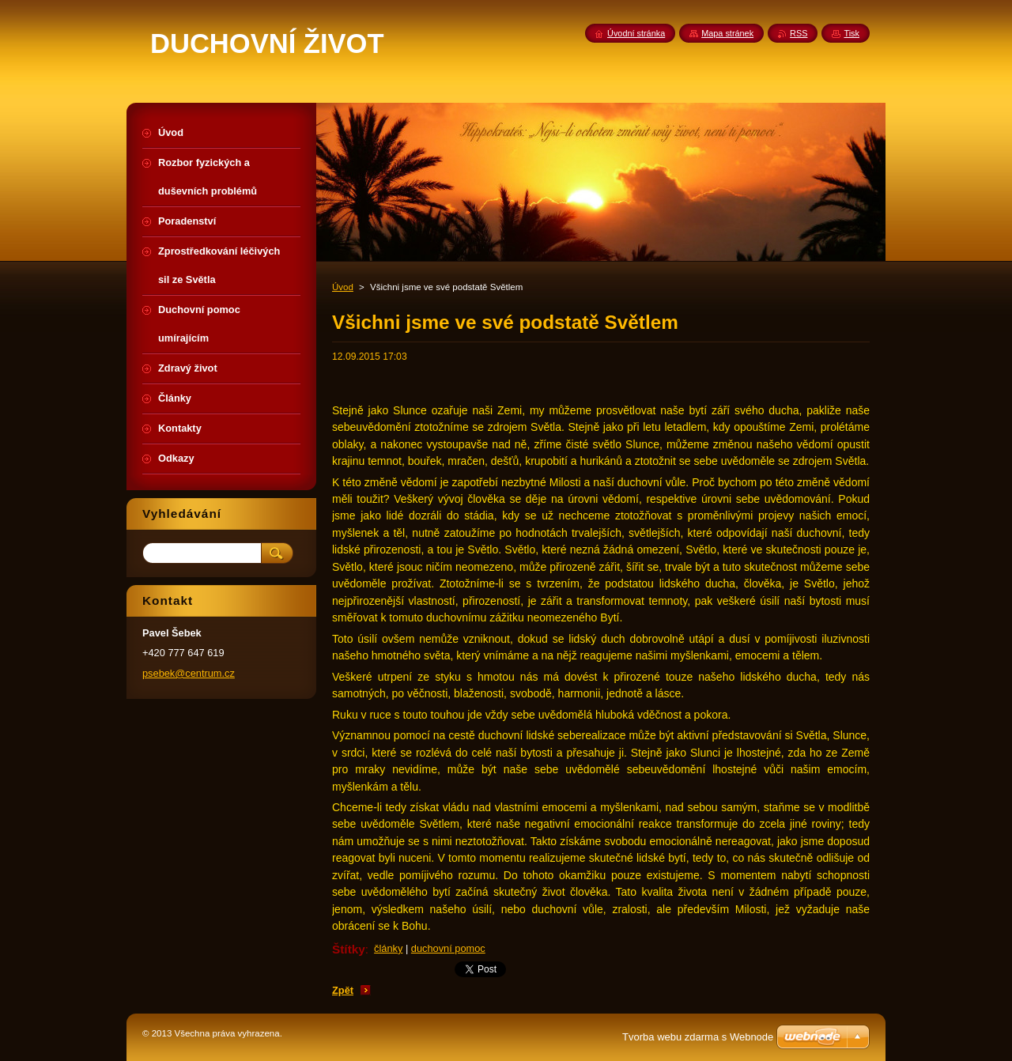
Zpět (342, 990)
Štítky (348, 949)
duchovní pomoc (448, 948)
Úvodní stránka (636, 33)
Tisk (851, 33)
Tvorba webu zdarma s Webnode (697, 1037)
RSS (798, 33)
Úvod (342, 287)
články (388, 948)
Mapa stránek (727, 33)
